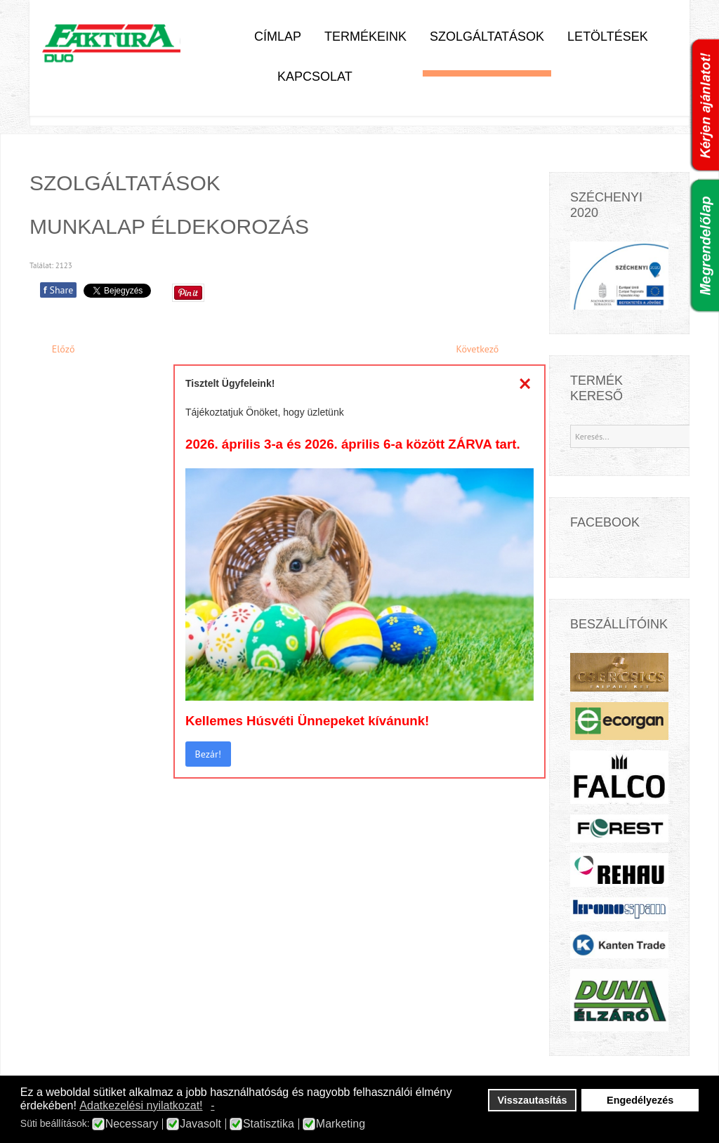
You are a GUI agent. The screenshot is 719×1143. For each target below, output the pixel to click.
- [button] (212, 1105)
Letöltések (607, 36)
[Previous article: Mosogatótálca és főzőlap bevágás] (56, 349)
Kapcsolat (314, 77)
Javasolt (200, 1124)
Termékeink (365, 36)
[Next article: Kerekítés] (484, 349)
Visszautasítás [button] (532, 1100)
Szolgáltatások (487, 36)
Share (58, 290)
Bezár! (208, 754)
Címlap (277, 36)
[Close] (525, 383)
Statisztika (268, 1124)
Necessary (132, 1124)
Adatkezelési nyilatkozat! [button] (140, 1105)
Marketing (340, 1124)
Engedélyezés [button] (640, 1100)
